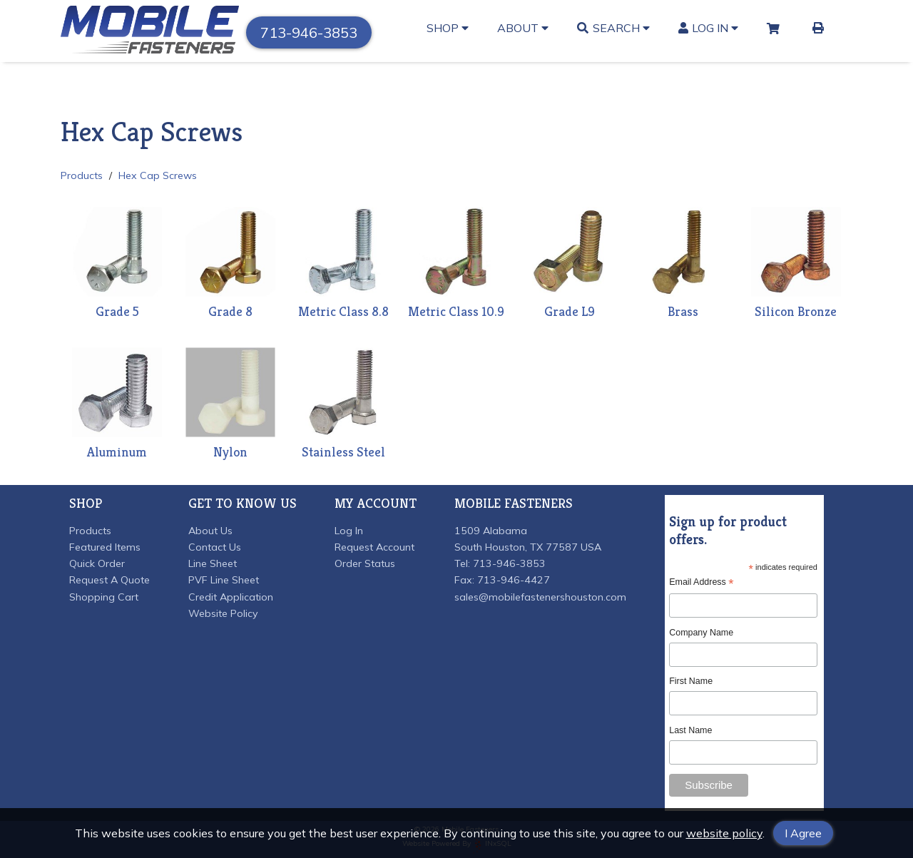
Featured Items (105, 547)
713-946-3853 (308, 32)
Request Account (374, 547)
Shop (448, 28)
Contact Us (214, 547)
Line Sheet (212, 563)
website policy (724, 833)
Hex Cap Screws (157, 175)
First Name (691, 681)
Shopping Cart (103, 597)
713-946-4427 (513, 579)
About (523, 28)
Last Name (690, 730)
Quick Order (97, 563)
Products (82, 175)
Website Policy (223, 613)
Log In (708, 28)
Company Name (701, 633)
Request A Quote (109, 579)
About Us (210, 530)
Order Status (365, 563)
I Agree (803, 833)
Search (613, 28)
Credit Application (230, 597)
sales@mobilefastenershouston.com (540, 597)
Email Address (701, 582)
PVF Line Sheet (223, 579)
